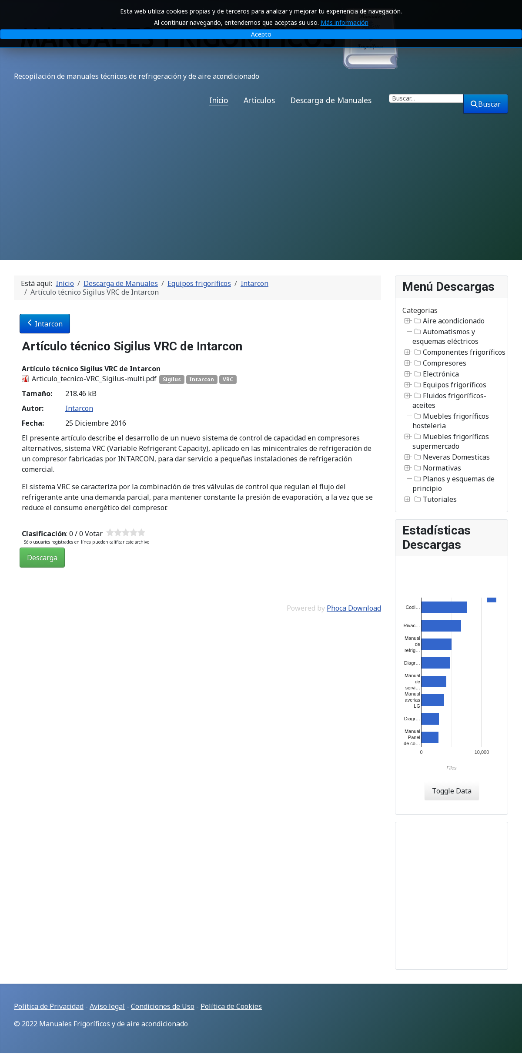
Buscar (486, 104)
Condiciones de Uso (162, 1006)
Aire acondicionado (448, 321)
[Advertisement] (261, 194)
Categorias (420, 310)
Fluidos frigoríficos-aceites (449, 400)
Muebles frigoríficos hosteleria (450, 420)
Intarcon (45, 324)
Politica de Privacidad (49, 1006)
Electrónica (435, 374)
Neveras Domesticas (451, 457)
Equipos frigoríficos (449, 385)
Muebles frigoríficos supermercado (450, 441)
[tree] (451, 410)
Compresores (439, 363)
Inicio (218, 100)
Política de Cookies (231, 1006)
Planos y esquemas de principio (453, 483)
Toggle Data (452, 791)
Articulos (259, 100)
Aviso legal (107, 1006)
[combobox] (426, 98)
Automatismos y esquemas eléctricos (445, 336)
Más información (344, 22)
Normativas (436, 468)
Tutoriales (434, 499)
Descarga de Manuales (330, 100)
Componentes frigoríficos (458, 352)
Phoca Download (354, 608)
